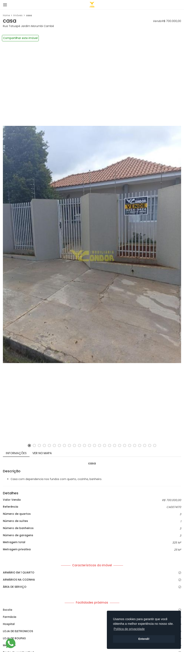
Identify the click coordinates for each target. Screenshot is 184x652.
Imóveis (18, 15)
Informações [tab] (16, 453)
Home (6, 15)
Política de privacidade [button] (129, 629)
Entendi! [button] (143, 638)
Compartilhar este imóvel (20, 38)
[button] (29, 445)
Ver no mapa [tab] (42, 453)
